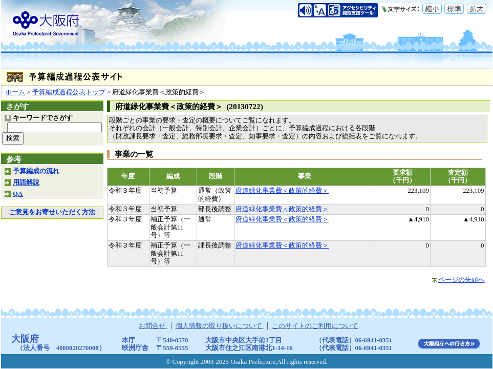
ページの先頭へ (461, 279)
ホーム (15, 92)
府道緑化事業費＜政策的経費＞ (282, 190)
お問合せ (153, 326)
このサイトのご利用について (315, 326)
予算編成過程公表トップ (68, 92)
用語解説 (26, 182)
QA (18, 193)
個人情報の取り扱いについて (220, 326)
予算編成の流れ (36, 171)
